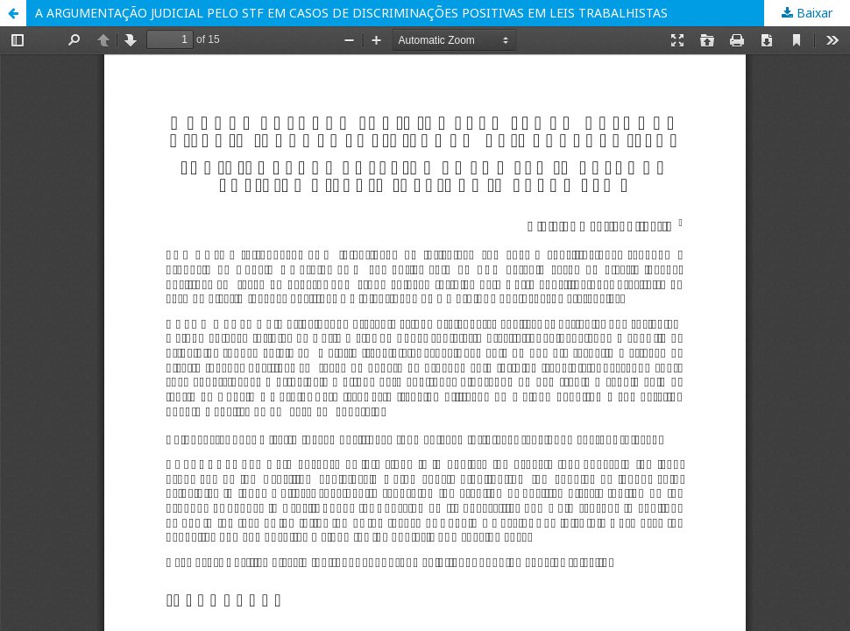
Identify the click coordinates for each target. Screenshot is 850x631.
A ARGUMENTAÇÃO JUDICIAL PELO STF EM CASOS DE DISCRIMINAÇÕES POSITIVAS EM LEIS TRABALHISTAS (351, 12)
